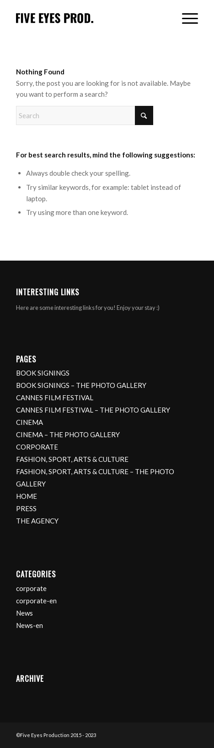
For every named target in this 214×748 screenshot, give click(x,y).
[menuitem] (185, 18)
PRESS (26, 508)
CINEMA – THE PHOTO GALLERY (68, 434)
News (24, 613)
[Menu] (185, 18)
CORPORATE (37, 447)
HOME (26, 496)
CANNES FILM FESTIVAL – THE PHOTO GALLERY (93, 410)
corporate (31, 588)
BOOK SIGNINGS (43, 373)
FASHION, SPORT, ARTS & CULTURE (72, 459)
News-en (29, 625)
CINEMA (29, 422)
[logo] (88, 18)
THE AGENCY (37, 521)
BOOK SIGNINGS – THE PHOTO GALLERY (81, 385)
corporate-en (36, 600)
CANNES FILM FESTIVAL (54, 397)
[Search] (84, 115)
